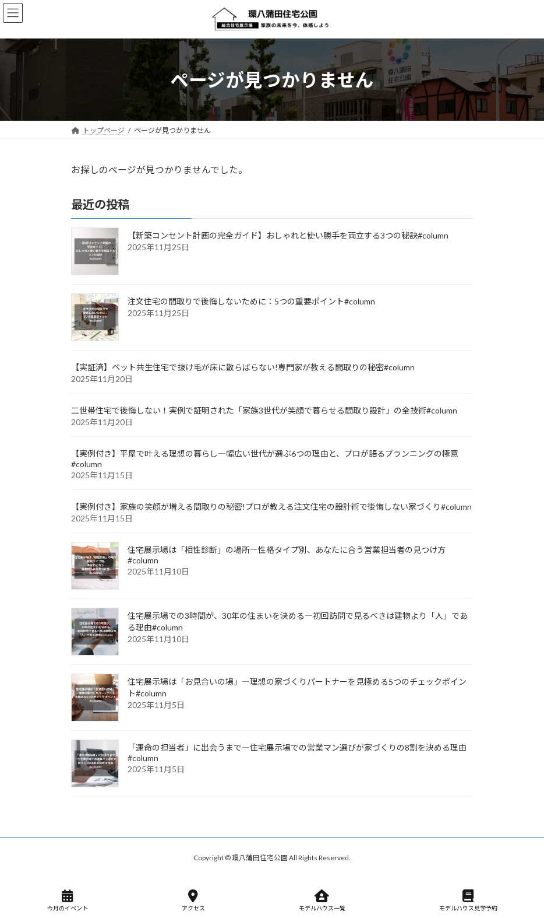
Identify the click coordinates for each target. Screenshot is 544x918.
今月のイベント (67, 900)
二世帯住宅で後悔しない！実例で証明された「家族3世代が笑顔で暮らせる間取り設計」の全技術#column (264, 411)
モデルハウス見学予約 (468, 900)
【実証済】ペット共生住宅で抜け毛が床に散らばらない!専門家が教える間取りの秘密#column (243, 368)
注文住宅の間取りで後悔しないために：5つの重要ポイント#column (251, 302)
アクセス (193, 900)
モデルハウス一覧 (322, 900)
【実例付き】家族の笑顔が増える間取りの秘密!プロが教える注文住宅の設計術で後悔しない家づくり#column (271, 507)
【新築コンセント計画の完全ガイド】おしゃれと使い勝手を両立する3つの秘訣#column (288, 236)
